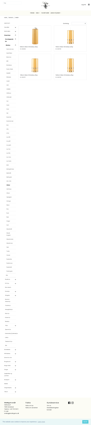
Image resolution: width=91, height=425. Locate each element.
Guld (7, 105)
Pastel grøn (9, 271)
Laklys (6, 337)
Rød (7, 217)
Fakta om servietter (32, 408)
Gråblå (8, 89)
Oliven (8, 193)
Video (37, 13)
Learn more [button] (41, 422)
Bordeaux (9, 65)
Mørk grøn (9, 177)
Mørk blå (8, 173)
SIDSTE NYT (7, 23)
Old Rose (8, 189)
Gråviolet (8, 97)
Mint (7, 165)
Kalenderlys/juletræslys (10, 333)
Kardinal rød (9, 121)
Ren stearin (8, 287)
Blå (7, 61)
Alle (7, 275)
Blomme (8, 57)
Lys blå (8, 137)
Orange (8, 201)
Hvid (7, 109)
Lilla (7, 129)
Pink (7, 209)
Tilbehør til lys (8, 341)
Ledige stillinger (55, 13)
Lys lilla (8, 153)
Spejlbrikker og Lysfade (8, 374)
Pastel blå (9, 267)
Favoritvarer (45, 13)
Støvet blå (9, 229)
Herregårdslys (9, 309)
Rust (7, 213)
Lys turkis (8, 161)
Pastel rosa (9, 263)
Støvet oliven (9, 239)
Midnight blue (10, 169)
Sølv (7, 247)
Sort (7, 225)
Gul (7, 101)
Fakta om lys (29, 405)
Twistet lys (8, 305)
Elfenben (8, 77)
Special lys (8, 329)
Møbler (6, 383)
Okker (8, 185)
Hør (7, 113)
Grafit (8, 81)
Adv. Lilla (8, 181)
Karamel (8, 117)
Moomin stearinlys (7, 300)
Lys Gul (8, 149)
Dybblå (8, 73)
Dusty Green (9, 69)
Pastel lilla (9, 259)
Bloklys (11, 17)
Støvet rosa (9, 243)
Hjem (5, 17)
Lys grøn (8, 145)
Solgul (8, 221)
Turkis (8, 251)
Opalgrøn (9, 197)
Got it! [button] (85, 422)
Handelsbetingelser (53, 408)
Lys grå (8, 141)
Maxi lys (7, 313)
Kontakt (49, 410)
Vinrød (8, 255)
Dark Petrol (9, 53)
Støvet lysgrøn (8, 234)
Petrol (7, 205)
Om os (49, 405)
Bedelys (7, 321)
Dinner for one (8, 357)
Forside (32, 13)
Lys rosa (8, 157)
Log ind (83, 5)
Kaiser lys (7, 317)
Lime (7, 133)
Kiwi (7, 125)
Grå (7, 85)
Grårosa (8, 93)
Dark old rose (10, 49)
